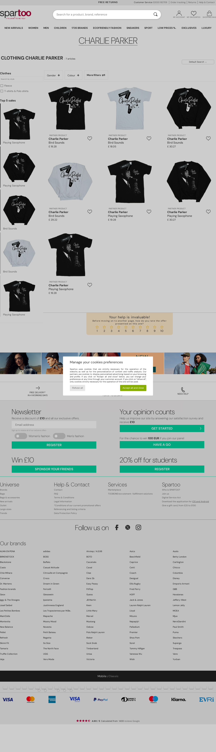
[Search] (155, 14)
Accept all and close (133, 388)
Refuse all (77, 388)
